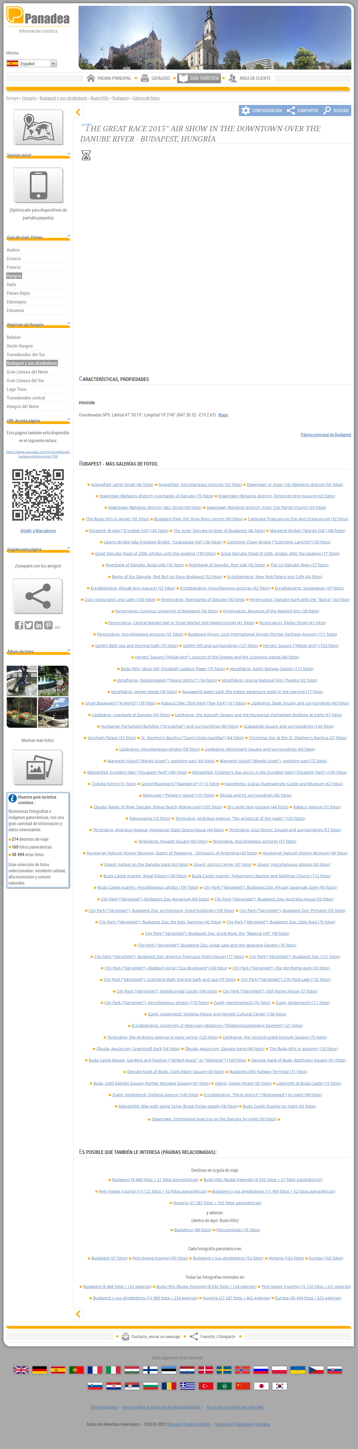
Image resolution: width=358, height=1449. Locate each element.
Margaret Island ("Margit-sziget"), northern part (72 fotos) (273, 760)
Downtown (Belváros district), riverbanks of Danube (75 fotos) (156, 496)
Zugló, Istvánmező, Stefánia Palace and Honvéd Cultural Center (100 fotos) (217, 1014)
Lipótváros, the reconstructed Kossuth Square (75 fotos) (275, 1037)
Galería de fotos (146, 98)
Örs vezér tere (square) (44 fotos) (257, 806)
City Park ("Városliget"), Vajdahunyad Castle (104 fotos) (167, 991)
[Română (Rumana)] (169, 1386)
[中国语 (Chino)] (242, 1386)
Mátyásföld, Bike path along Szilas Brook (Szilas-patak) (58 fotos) (178, 1106)
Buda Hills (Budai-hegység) (263, 1179)
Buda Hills (100, 98)
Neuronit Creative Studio (189, 1424)
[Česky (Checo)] (316, 1370)
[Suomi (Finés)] (150, 1370)
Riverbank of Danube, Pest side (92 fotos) (227, 564)
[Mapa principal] (38, 127)
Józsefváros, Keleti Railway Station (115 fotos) (272, 668)
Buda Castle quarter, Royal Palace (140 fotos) (145, 875)
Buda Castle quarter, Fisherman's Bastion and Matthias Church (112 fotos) (261, 875)
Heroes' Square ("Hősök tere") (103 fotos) (301, 645)
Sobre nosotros (104, 1407)
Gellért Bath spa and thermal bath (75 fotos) (136, 645)
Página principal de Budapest (326, 435)
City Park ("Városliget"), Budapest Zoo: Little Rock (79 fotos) (281, 922)
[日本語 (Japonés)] (261, 1386)
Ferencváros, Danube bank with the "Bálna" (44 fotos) (300, 599)
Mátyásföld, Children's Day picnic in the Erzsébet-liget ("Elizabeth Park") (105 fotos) (269, 772)
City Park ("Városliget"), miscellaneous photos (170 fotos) (156, 1002)
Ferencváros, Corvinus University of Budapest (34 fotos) (166, 611)
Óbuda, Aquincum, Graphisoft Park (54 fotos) (138, 1048)
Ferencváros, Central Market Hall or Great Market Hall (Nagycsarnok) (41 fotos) (181, 622)
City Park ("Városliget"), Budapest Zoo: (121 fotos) (294, 956)
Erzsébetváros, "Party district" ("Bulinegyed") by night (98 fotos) (263, 1094)
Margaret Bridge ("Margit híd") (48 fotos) (307, 530)
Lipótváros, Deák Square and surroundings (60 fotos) (300, 703)
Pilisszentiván (238, 1229)
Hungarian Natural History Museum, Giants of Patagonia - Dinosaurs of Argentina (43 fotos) (172, 853)
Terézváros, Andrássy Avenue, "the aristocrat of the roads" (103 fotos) (240, 818)
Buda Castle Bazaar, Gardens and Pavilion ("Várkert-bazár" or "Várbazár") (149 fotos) (167, 1060)
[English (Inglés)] (21, 1370)
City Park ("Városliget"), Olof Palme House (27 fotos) (270, 991)
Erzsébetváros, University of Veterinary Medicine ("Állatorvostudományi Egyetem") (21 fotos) (217, 1025)
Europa (326, 1258)
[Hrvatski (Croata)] (113, 1386)
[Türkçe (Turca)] (206, 1386)
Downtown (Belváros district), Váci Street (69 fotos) (155, 507)
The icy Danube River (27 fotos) (299, 564)
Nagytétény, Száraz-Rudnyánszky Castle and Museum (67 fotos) (284, 783)
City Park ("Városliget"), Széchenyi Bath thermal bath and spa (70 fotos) (170, 979)
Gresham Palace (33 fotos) (112, 737)
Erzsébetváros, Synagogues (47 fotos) (309, 588)
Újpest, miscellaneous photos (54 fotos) (293, 864)
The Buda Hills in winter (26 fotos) (117, 518)
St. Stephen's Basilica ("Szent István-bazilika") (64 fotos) (192, 737)
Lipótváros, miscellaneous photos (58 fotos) (159, 749)
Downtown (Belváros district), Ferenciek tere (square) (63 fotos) (276, 496)
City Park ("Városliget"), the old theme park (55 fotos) (281, 968)
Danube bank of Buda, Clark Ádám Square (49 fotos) (175, 1071)
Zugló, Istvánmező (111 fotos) (303, 1002)
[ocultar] (78, 112)
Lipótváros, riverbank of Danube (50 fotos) (131, 714)
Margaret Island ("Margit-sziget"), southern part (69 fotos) (161, 760)
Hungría (29, 98)
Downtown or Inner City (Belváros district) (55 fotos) (295, 484)
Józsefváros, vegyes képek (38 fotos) (144, 691)
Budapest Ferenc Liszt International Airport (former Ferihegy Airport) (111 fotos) (262, 634)
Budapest (120, 98)
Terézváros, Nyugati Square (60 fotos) (173, 841)
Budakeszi (192, 1229)
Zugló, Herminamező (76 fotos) (242, 1002)
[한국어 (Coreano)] (279, 1386)
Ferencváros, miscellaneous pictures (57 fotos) (140, 634)
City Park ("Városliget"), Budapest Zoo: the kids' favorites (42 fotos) (160, 922)
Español (28, 64)
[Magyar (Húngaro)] (131, 1370)
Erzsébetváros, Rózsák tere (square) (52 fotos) (133, 588)
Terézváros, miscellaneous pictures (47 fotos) (254, 841)
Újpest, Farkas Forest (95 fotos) (243, 1083)
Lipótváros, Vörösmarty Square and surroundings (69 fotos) (260, 749)
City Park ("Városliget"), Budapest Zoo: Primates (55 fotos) (292, 910)
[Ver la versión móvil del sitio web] (38, 185)
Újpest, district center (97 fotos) (223, 864)
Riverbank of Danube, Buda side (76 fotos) (145, 564)
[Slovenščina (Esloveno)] (95, 1386)
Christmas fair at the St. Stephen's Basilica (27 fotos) (298, 737)
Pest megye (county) (153, 1191)
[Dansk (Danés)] (205, 1370)
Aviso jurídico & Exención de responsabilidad (161, 1407)
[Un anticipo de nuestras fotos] (38, 767)
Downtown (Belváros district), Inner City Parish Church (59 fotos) (266, 507)
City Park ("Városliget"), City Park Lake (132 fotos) (285, 979)
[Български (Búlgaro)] (150, 1386)
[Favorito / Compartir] (38, 596)
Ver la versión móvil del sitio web (235, 1407)
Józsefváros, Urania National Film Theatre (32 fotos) (269, 680)
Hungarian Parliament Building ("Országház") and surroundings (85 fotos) (170, 726)
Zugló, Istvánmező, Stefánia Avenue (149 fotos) (155, 1094)
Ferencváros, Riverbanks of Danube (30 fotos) (203, 599)
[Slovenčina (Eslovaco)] (334, 1370)
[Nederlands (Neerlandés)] (187, 1370)
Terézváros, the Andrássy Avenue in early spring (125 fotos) (162, 1037)
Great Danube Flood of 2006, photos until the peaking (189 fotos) (155, 553)
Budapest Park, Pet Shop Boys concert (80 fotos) (198, 518)
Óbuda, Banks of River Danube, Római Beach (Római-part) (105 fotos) (158, 806)
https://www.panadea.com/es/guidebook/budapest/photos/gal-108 (38, 453)
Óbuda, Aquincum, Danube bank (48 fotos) (224, 1048)
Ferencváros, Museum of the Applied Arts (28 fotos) (271, 611)
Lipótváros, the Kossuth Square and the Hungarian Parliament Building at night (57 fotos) (258, 714)
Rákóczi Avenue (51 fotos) (317, 806)
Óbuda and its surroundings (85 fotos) (255, 795)
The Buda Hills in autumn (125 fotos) (303, 1048)
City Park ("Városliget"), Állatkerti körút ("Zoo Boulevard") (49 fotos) (166, 968)
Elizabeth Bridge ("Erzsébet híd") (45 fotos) (128, 530)
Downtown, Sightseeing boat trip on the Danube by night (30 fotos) (214, 1119)
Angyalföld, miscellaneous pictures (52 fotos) (200, 484)
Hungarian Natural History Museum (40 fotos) (305, 853)
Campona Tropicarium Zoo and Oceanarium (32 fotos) (298, 518)
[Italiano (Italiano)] (113, 1370)
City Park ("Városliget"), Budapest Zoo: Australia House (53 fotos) (273, 899)
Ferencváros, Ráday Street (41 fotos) (292, 622)
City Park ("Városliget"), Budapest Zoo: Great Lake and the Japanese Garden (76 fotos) (217, 945)
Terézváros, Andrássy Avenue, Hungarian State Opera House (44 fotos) (158, 829)
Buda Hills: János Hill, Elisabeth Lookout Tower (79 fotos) (173, 668)
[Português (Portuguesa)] (76, 1370)
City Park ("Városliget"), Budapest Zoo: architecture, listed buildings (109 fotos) (161, 910)
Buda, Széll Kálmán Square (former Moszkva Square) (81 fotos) (151, 1083)
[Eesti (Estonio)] (168, 1370)
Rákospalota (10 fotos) (149, 818)
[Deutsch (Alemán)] (39, 1370)
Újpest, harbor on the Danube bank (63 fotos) (146, 864)
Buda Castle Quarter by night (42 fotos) (279, 1106)
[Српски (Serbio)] (132, 1386)
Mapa (223, 415)
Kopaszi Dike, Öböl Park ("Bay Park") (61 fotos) (203, 703)
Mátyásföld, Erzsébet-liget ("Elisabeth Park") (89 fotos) (137, 772)
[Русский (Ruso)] (260, 1370)
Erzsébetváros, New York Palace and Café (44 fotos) (274, 576)
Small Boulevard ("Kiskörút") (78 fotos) (120, 703)
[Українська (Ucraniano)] (297, 1370)
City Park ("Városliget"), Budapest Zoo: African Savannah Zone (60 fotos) (270, 887)
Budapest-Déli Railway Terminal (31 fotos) (268, 1071)
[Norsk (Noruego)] (242, 1370)
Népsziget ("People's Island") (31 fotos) (179, 795)
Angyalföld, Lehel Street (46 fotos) (122, 484)
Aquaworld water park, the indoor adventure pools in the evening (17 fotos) (252, 691)
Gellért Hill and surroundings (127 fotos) (220, 645)
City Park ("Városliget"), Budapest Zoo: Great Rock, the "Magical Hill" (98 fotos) (217, 933)
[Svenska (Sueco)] (223, 1370)
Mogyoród (224, 1424)
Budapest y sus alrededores (63, 98)
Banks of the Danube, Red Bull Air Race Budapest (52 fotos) (167, 576)
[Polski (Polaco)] (279, 1370)
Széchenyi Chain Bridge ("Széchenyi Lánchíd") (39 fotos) (279, 542)
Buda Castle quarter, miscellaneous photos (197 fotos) (148, 887)
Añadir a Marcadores (38, 531)
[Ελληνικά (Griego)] (187, 1386)
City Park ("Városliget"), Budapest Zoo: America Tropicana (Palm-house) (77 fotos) (169, 956)
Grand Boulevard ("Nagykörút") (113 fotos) (180, 783)
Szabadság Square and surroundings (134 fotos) (289, 726)
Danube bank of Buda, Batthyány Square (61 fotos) (298, 1060)
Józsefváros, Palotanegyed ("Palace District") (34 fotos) (167, 680)
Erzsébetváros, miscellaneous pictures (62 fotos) (225, 588)
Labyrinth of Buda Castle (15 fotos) (309, 1083)
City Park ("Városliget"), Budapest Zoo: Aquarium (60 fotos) (155, 899)
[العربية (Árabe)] (224, 1386)
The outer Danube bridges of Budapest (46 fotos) (219, 530)
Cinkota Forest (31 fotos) (113, 783)
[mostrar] (78, 1313)
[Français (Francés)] (95, 1370)
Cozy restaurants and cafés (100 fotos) (120, 599)
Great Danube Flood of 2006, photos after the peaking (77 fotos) (280, 553)
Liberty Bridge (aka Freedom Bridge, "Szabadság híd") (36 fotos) (163, 542)
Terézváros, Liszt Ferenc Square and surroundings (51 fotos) (285, 829)
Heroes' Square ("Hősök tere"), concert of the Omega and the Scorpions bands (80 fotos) (217, 657)
